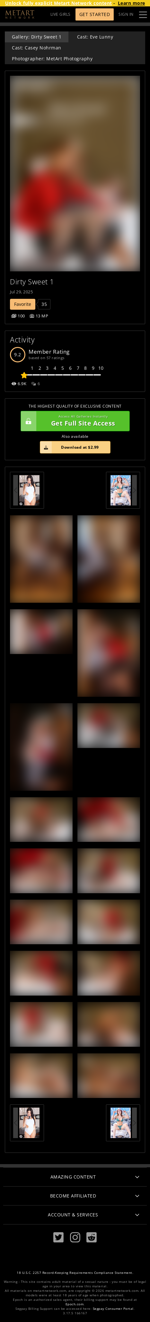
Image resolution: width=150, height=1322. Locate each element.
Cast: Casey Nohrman (36, 48)
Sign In (126, 14)
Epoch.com (75, 1304)
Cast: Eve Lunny (95, 37)
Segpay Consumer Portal (113, 1309)
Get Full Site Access (73, 421)
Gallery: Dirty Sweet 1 (36, 37)
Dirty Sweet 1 (32, 282)
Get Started (94, 14)
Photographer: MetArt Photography (52, 59)
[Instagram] (75, 1237)
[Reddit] (91, 1237)
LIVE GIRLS (60, 14)
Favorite (22, 304)
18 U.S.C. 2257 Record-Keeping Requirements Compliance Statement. (75, 1273)
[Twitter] (58, 1237)
